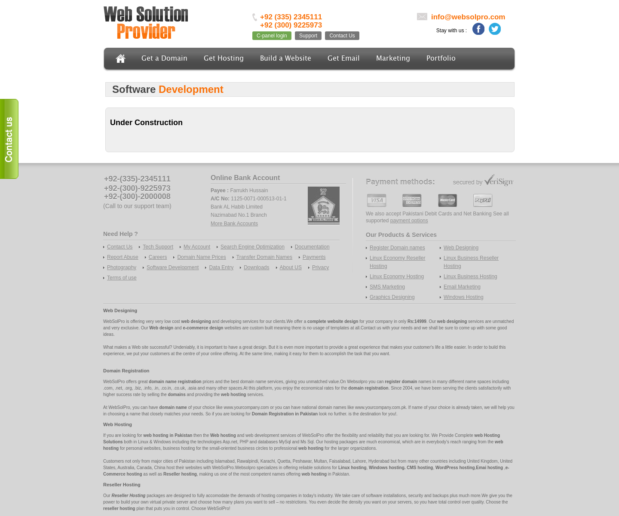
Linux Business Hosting (470, 276)
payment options (409, 221)
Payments (314, 257)
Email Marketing (462, 287)
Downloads (256, 267)
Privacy (320, 267)
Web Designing (461, 248)
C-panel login (272, 36)
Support (308, 36)
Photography (121, 267)
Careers (158, 257)
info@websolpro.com (468, 17)
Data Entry (221, 267)
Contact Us (342, 36)
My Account (197, 247)
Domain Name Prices (201, 257)
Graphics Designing (392, 297)
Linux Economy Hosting (397, 276)
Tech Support (158, 247)
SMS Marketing (387, 287)
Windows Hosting (464, 297)
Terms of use (122, 278)
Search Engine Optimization (253, 247)
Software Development (173, 267)
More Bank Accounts (234, 224)
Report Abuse (122, 257)
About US (291, 267)
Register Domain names (397, 248)
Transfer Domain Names (264, 257)
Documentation (312, 247)
